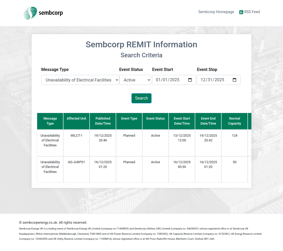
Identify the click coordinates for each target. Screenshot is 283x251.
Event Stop (207, 69)
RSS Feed (249, 12)
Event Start (162, 69)
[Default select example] (80, 80)
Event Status (131, 69)
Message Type (55, 69)
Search (141, 98)
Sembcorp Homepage (216, 12)
